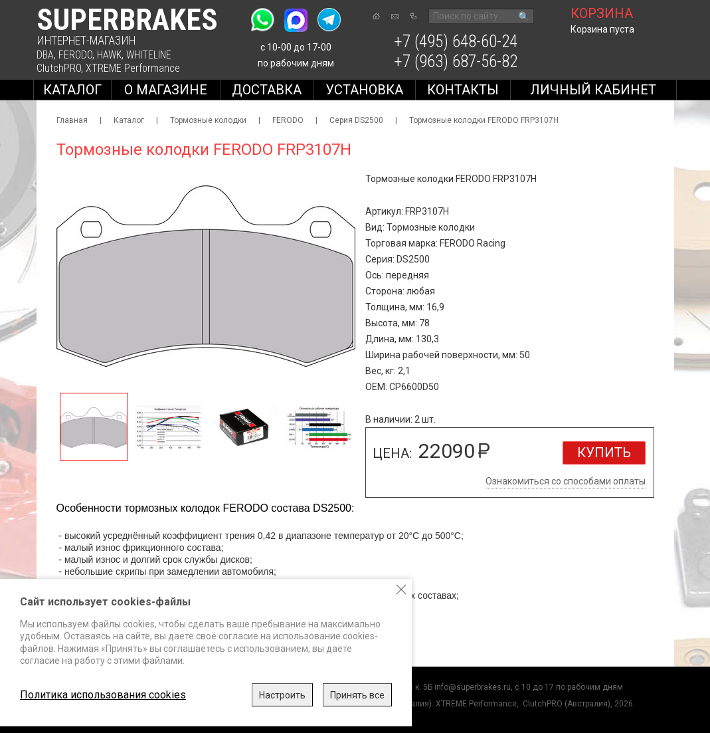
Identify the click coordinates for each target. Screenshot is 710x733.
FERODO (75, 55)
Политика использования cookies (103, 694)
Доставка (267, 90)
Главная (72, 120)
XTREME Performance (133, 68)
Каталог (72, 90)
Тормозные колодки (208, 120)
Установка (364, 90)
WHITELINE (148, 55)
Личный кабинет (593, 90)
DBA (45, 55)
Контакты (463, 90)
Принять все (357, 695)
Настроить (282, 695)
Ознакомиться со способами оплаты (566, 481)
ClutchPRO (59, 68)
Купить (604, 453)
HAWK (109, 55)
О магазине (165, 90)
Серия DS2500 (356, 120)
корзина (602, 13)
